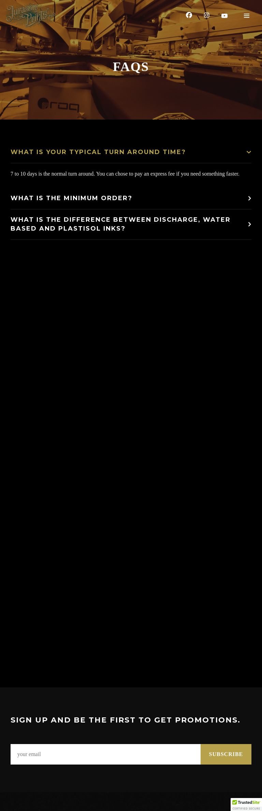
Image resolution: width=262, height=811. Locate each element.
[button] (246, 804)
